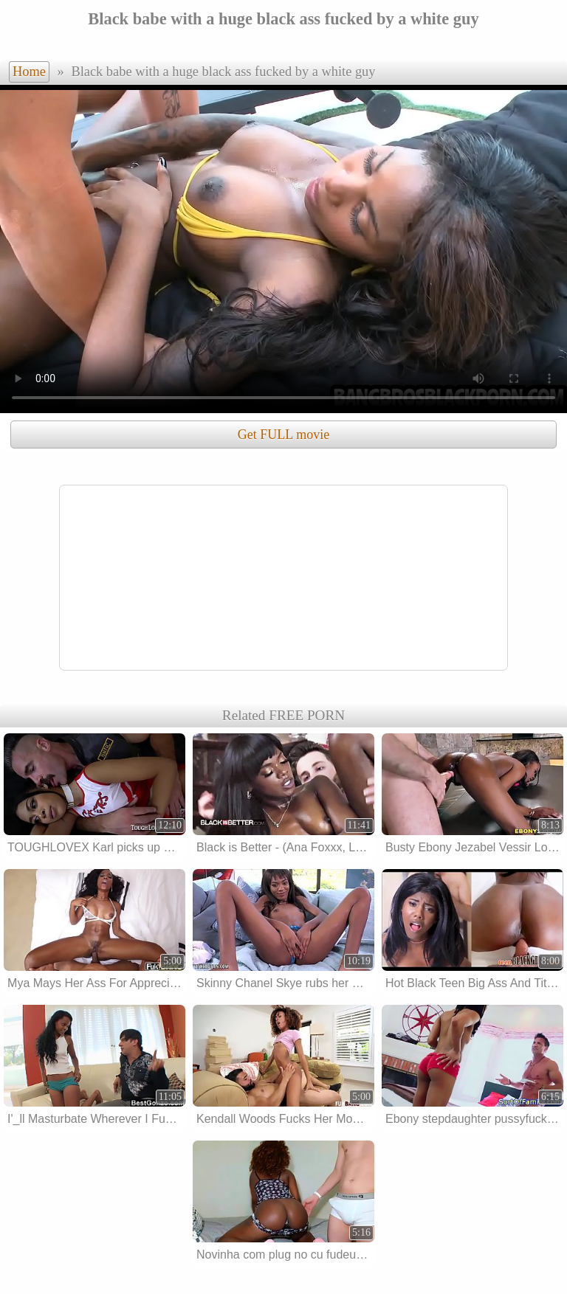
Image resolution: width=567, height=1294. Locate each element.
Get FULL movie (283, 434)
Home (29, 71)
